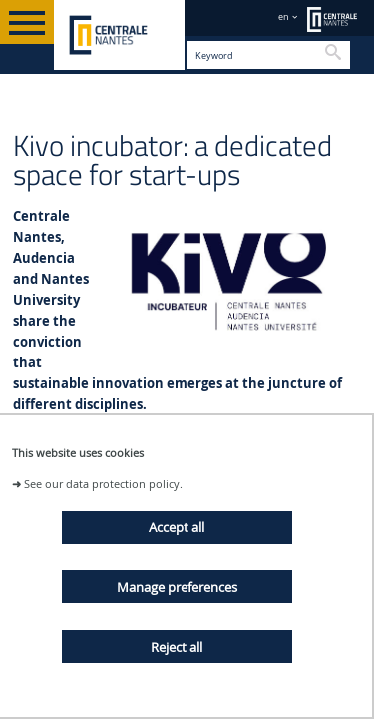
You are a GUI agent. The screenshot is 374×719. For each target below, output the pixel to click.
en (283, 16)
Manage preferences (177, 587)
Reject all (176, 647)
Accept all (176, 527)
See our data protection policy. (103, 483)
